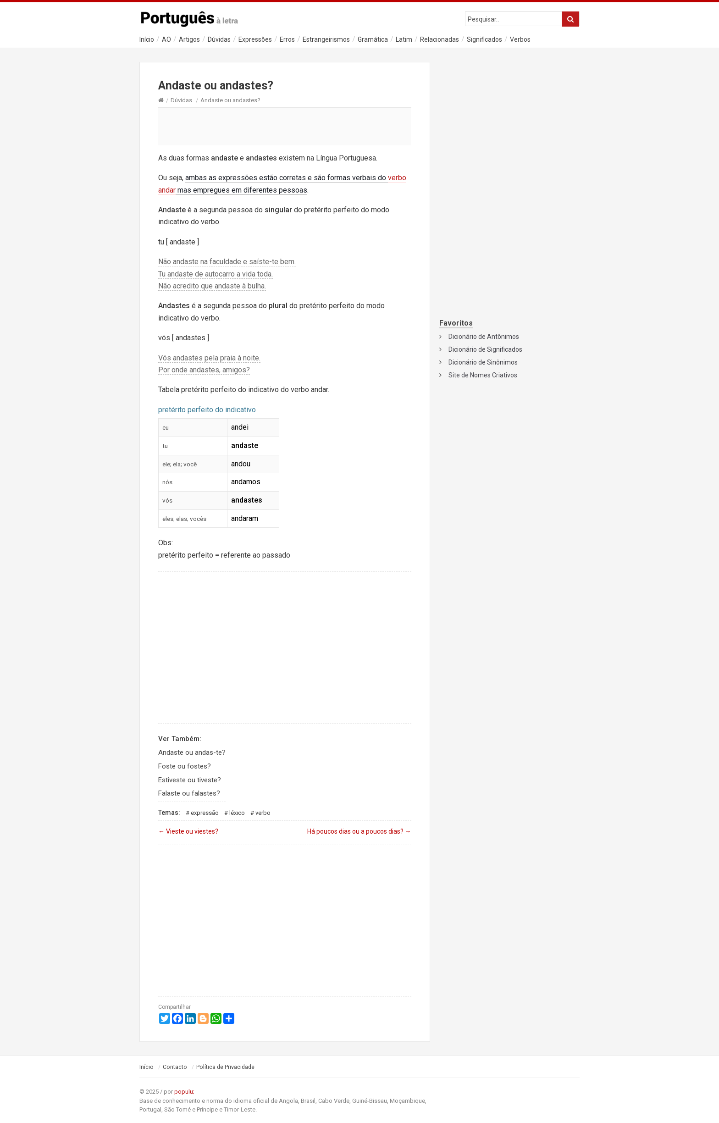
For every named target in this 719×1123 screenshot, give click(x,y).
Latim (404, 39)
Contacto (175, 1067)
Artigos (189, 39)
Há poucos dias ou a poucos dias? (359, 831)
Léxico (237, 813)
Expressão (205, 813)
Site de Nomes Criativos (482, 375)
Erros (287, 39)
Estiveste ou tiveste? (189, 780)
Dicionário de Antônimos (483, 336)
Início (146, 39)
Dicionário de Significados (485, 349)
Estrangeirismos (326, 39)
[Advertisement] (284, 126)
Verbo (263, 813)
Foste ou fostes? (184, 766)
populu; (184, 1091)
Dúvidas (219, 39)
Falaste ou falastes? (189, 793)
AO (166, 39)
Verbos (520, 39)
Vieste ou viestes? (188, 831)
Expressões (255, 39)
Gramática (373, 39)
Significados (484, 39)
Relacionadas (439, 39)
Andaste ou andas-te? (192, 752)
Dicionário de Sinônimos (483, 362)
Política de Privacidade (225, 1067)
